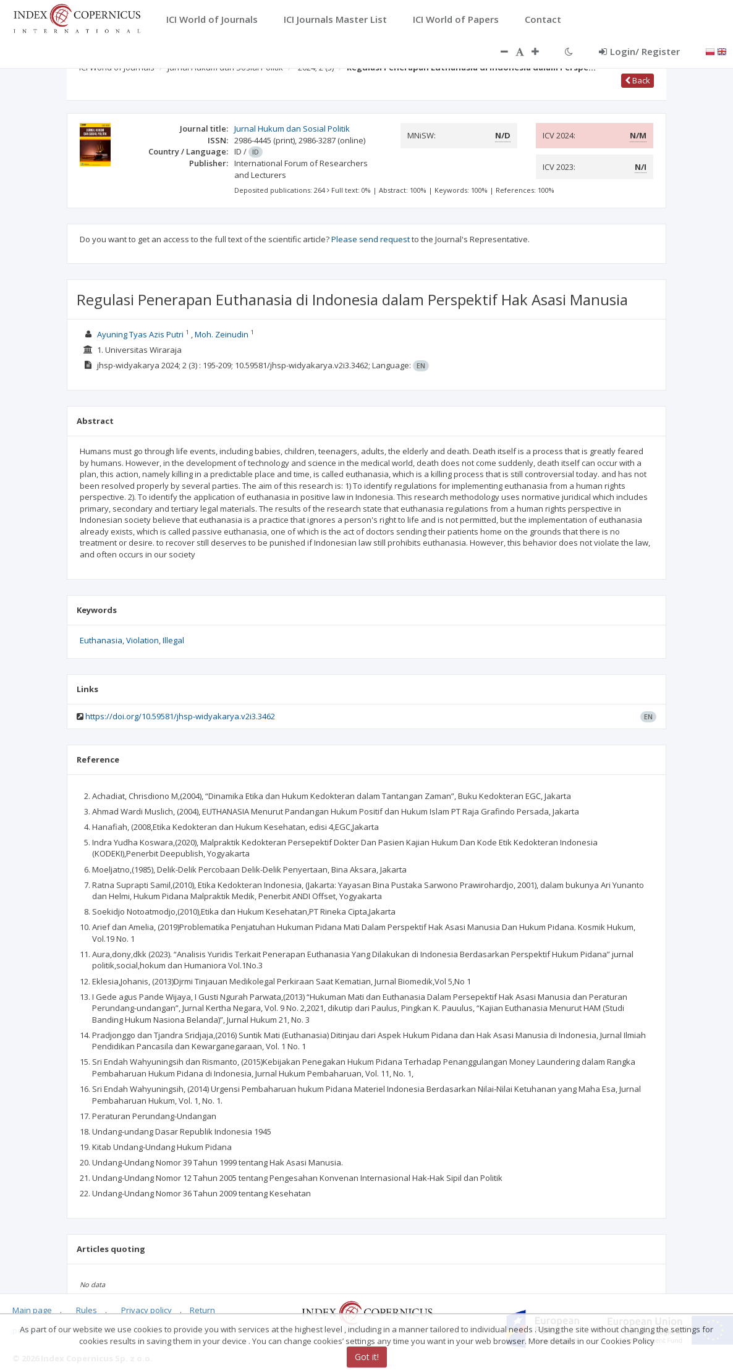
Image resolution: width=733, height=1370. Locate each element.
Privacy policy (146, 1310)
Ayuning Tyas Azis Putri (141, 334)
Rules (86, 1310)
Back (637, 80)
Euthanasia (101, 640)
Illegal (173, 640)
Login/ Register (639, 51)
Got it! (367, 1357)
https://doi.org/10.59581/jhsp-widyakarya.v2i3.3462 (180, 716)
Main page (32, 1310)
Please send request (370, 239)
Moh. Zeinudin (222, 334)
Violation (142, 640)
